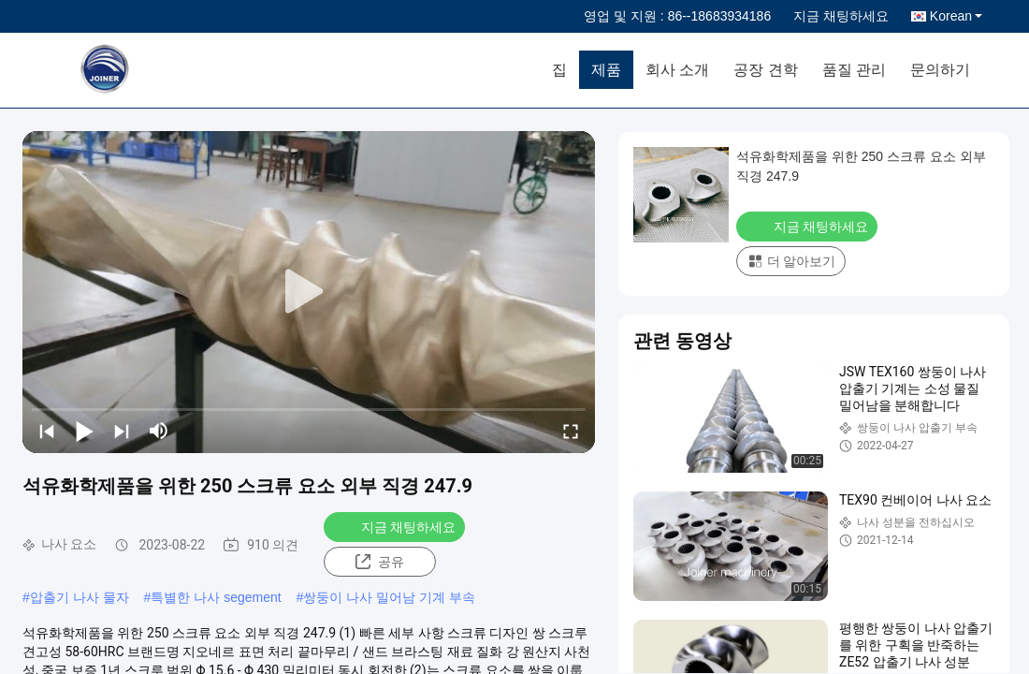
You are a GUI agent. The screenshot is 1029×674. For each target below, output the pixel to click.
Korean (956, 15)
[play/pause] (84, 431)
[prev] (46, 431)
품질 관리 (854, 70)
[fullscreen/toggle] (570, 431)
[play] (308, 292)
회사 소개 (677, 70)
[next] (121, 431)
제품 (606, 70)
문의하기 (940, 70)
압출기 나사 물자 (79, 597)
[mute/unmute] (159, 431)
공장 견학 (765, 70)
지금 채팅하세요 (841, 15)
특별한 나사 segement (216, 597)
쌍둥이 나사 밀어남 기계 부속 (389, 597)
